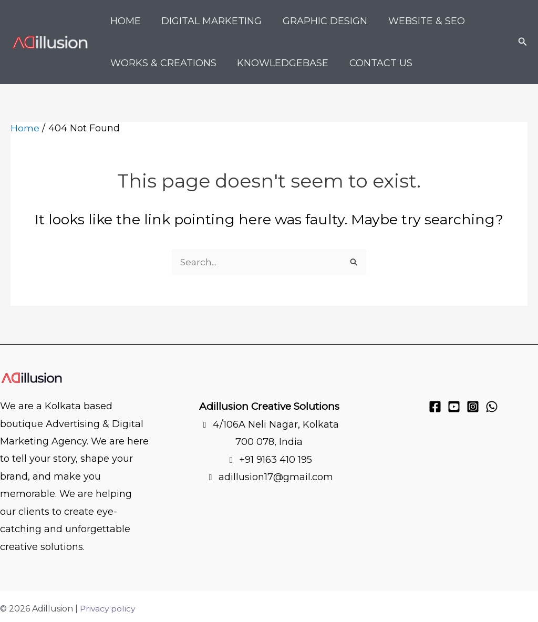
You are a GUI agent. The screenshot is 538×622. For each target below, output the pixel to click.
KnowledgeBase (280, 63)
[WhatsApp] (491, 406)
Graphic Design (320, 21)
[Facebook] (435, 406)
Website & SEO (419, 21)
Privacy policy (108, 609)
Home (124, 21)
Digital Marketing (209, 21)
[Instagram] (473, 406)
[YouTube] (454, 406)
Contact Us (376, 63)
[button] (522, 42)
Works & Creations (162, 63)
